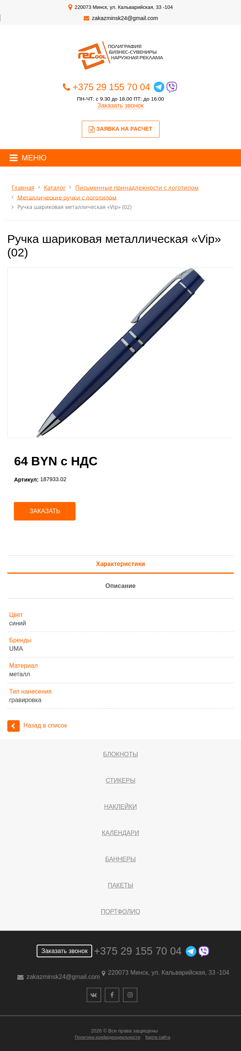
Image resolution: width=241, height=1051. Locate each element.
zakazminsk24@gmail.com (125, 18)
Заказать (45, 511)
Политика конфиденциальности (107, 1037)
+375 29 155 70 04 (111, 87)
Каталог (55, 188)
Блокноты (120, 754)
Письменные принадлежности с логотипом (137, 188)
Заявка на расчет (120, 129)
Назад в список (37, 725)
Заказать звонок (121, 105)
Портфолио (120, 911)
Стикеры (120, 780)
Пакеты (120, 885)
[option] (120, 353)
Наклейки (120, 806)
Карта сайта (157, 1037)
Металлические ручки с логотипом (66, 197)
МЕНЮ (34, 157)
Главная (23, 188)
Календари (120, 833)
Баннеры (120, 859)
